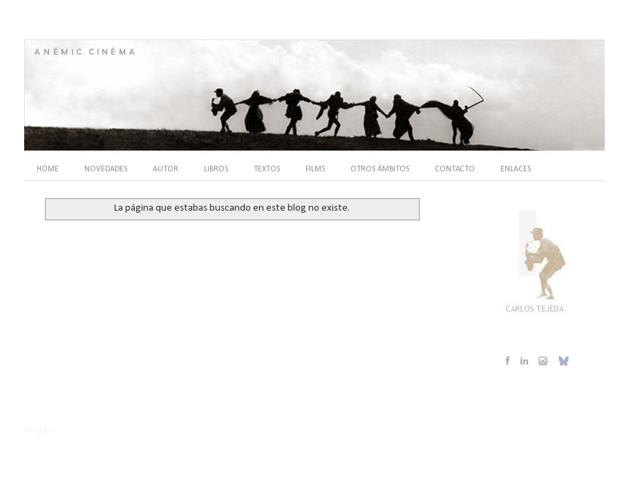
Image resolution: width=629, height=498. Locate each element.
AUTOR (165, 169)
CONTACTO (455, 169)
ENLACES (515, 169)
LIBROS (216, 169)
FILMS (315, 169)
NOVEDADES (105, 169)
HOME (48, 169)
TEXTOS (267, 169)
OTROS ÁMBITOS (379, 169)
